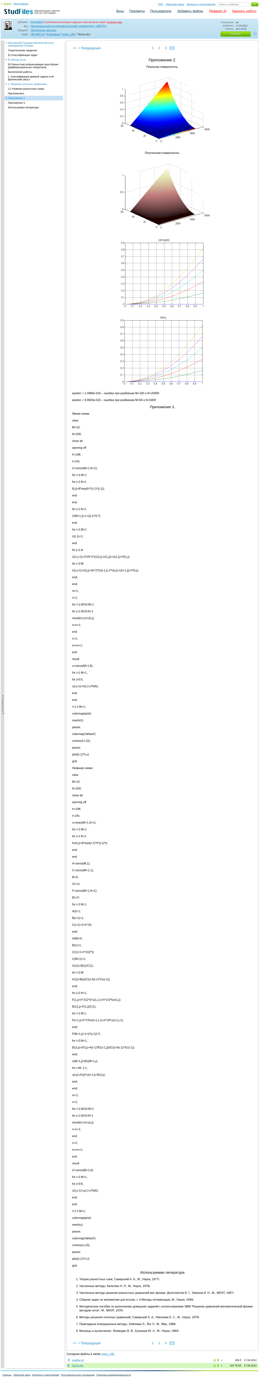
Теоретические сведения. (23, 50)
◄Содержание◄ (2, 103)
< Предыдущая (89, 48)
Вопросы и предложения (201, 4)
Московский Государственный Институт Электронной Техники (31, 44)
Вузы (120, 11)
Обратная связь (175, 4)
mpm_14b (68, 34)
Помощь (7, 1375)
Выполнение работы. (20, 71)
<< (74, 48)
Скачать (235, 33)
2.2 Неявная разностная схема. (26, 88)
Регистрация (20, 3)
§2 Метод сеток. (17, 59)
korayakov (37, 21)
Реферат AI (217, 11)
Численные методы (43, 30)
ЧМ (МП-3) (37, 34)
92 (214, 1360)
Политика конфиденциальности (113, 1375)
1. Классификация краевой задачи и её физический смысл (31, 78)
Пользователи (160, 11)
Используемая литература (23, 107)
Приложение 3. (17, 102)
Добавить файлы (190, 11)
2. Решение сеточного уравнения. (27, 84)
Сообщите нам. (114, 22)
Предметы (137, 11)
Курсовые (53, 34)
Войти (7, 3)
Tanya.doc (77, 1365)
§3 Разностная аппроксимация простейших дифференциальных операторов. (33, 66)
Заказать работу (244, 11)
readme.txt (78, 1360)
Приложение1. (16, 93)
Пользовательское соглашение (78, 1375)
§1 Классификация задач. (23, 55)
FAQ (160, 4)
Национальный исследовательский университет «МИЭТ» (68, 26)
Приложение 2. (17, 98)
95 (214, 1365)
